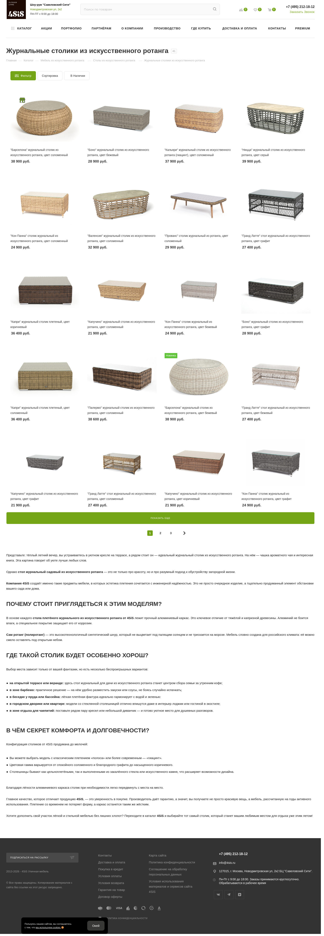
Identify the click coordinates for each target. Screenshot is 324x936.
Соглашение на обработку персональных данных (168, 871)
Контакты (105, 855)
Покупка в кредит (110, 869)
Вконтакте (218, 894)
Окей (96, 925)
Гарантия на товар (111, 890)
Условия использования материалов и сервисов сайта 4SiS (170, 886)
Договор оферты (110, 896)
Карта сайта (157, 855)
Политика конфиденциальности (172, 862)
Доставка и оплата (111, 862)
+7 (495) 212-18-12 (300, 7)
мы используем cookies (48, 927)
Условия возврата (111, 883)
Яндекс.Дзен (239, 894)
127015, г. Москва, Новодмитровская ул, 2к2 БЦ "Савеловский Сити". (266, 871)
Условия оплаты (110, 876)
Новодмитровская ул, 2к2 (46, 9)
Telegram (228, 894)
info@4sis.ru (227, 862)
